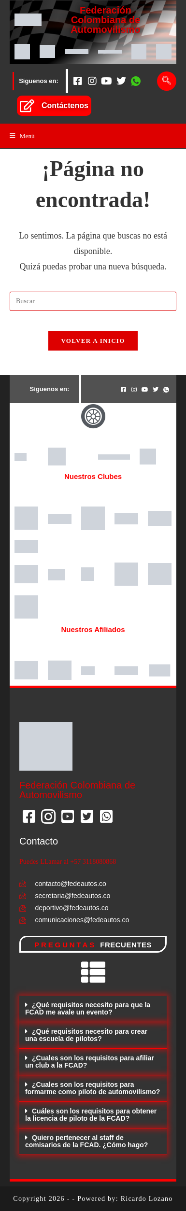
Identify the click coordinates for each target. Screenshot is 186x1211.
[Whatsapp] (136, 81)
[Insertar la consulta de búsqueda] (93, 301)
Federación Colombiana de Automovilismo (105, 20)
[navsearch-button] (166, 81)
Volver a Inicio (93, 340)
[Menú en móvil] (22, 136)
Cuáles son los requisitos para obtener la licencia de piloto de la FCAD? (91, 1114)
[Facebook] (78, 81)
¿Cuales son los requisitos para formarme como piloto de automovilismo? (92, 1088)
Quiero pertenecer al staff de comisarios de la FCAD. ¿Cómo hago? (86, 1141)
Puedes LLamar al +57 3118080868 (67, 861)
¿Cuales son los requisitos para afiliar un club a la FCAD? (89, 1061)
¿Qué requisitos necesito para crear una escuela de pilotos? (86, 1035)
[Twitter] (121, 81)
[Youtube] (107, 81)
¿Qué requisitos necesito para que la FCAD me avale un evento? (87, 1008)
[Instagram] (92, 81)
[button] (93, 1009)
